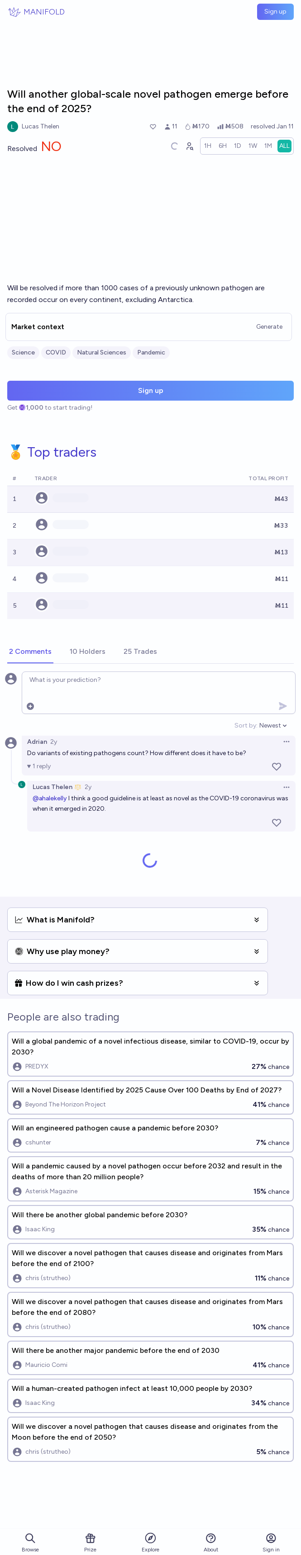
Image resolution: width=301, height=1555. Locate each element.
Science (23, 352)
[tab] (30, 652)
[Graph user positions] (189, 146)
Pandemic (151, 352)
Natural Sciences (101, 352)
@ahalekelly (50, 798)
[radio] (207, 146)
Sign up (275, 11)
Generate (269, 327)
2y (53, 742)
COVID (56, 352)
